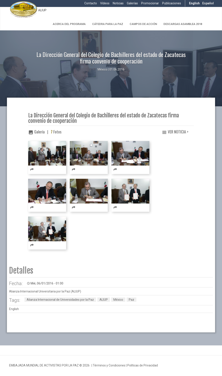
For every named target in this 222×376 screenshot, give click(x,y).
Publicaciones (171, 3)
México (118, 299)
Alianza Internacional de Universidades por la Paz (60, 299)
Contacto (90, 3)
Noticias (118, 3)
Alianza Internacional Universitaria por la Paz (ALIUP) (45, 291)
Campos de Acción (143, 24)
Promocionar (150, 3)
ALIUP (42, 10)
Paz (131, 299)
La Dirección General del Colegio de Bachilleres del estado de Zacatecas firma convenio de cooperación (103, 118)
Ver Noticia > (178, 132)
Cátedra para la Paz (107, 24)
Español (208, 3)
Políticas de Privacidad (142, 365)
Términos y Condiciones (109, 365)
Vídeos (104, 3)
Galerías (132, 3)
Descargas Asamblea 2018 (182, 24)
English (194, 3)
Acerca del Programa (69, 24)
